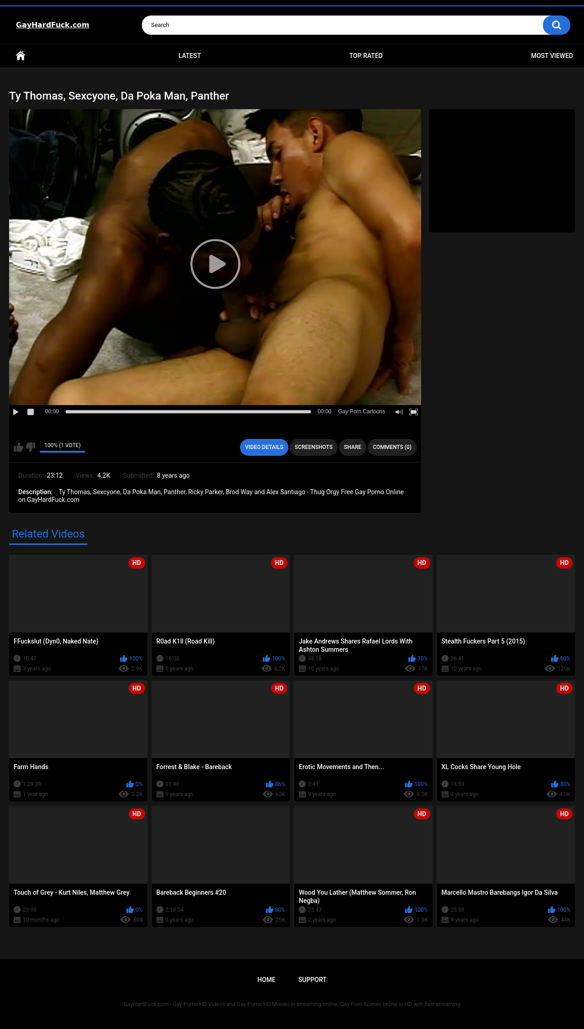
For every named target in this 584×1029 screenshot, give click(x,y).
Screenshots (314, 447)
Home (20, 56)
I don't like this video (30, 447)
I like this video (18, 447)
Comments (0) (392, 447)
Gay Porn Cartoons (361, 411)
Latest (189, 55)
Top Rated (365, 55)
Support (312, 979)
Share (352, 447)
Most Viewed (552, 55)
